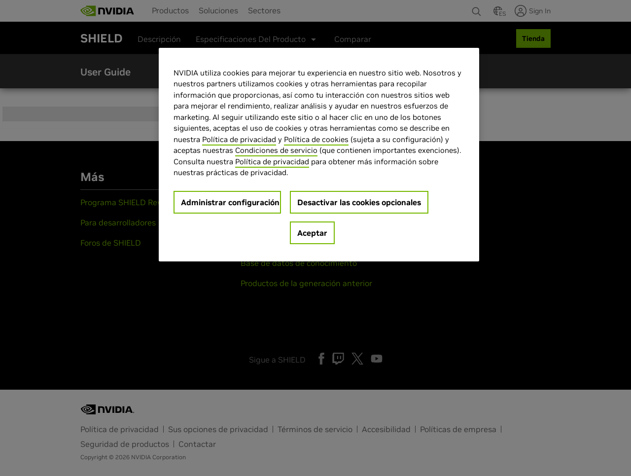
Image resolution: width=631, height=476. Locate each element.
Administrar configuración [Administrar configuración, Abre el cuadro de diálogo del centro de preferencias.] (230, 202)
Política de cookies (316, 139)
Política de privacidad (239, 139)
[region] (319, 154)
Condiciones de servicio (276, 150)
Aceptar (312, 233)
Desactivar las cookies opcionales (359, 202)
